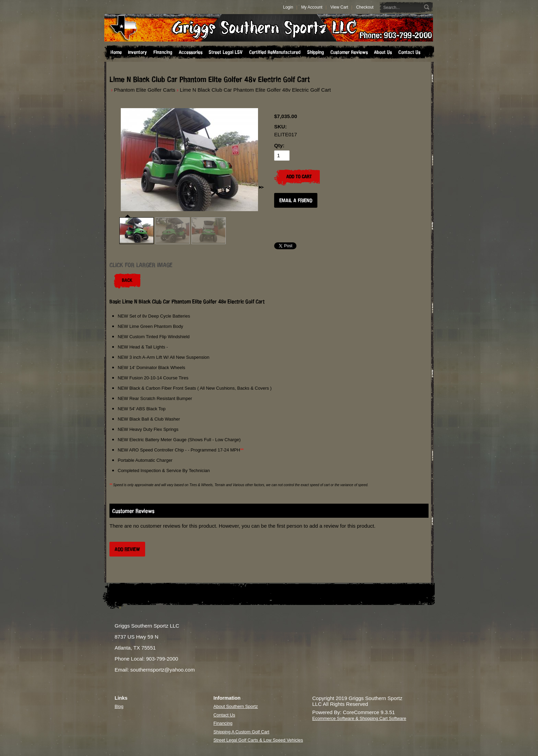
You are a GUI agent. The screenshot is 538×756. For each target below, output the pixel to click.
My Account (312, 7)
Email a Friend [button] (295, 200)
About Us (383, 52)
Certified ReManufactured (275, 52)
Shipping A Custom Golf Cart (241, 731)
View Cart (339, 7)
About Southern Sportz (235, 706)
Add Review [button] (127, 549)
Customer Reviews (349, 52)
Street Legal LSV (226, 52)
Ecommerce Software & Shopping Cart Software (359, 718)
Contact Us (409, 52)
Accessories (190, 52)
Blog (119, 706)
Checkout (365, 7)
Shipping (315, 52)
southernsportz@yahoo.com (162, 670)
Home (116, 52)
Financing (162, 52)
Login (288, 7)
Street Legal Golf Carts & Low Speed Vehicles (258, 740)
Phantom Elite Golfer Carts (144, 90)
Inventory (137, 52)
